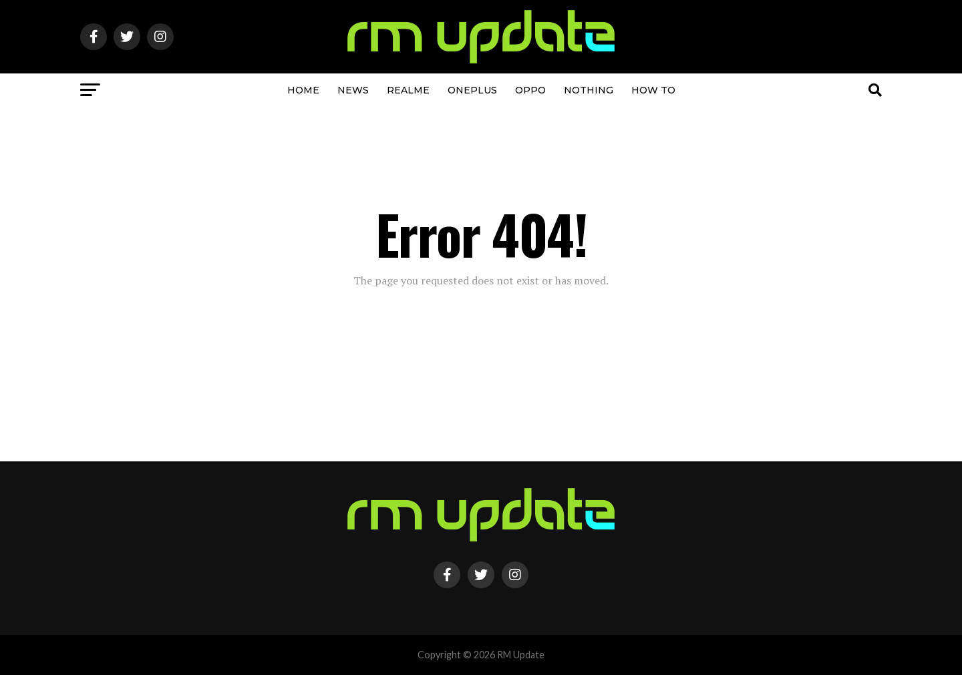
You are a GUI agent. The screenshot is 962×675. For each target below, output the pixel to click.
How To (653, 90)
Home (303, 90)
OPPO (530, 90)
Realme (408, 90)
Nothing (588, 90)
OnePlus (472, 90)
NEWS (353, 90)
